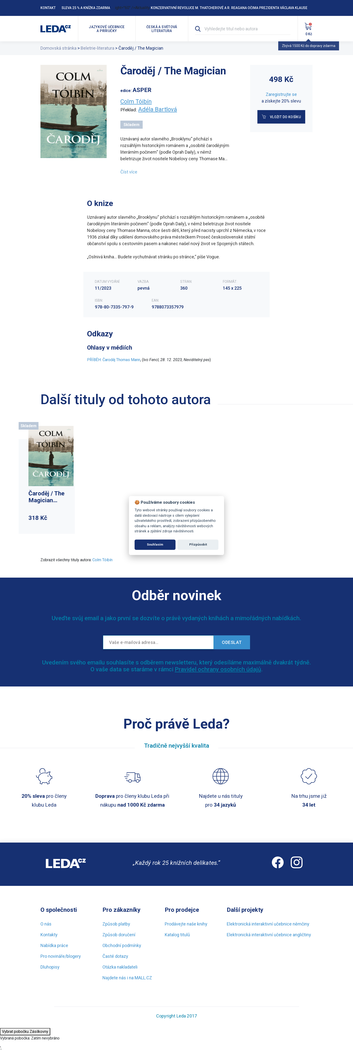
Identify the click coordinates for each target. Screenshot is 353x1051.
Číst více (128, 171)
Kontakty (49, 934)
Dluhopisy (50, 967)
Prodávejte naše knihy (186, 923)
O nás (45, 923)
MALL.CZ (143, 977)
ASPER (142, 90)
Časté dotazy (115, 956)
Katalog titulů (177, 934)
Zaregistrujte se (281, 94)
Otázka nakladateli (120, 967)
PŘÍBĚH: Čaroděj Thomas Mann (113, 359)
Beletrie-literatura (97, 48)
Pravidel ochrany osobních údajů (218, 669)
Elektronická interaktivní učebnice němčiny (268, 923)
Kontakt (48, 8)
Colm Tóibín (136, 101)
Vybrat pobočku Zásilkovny (25, 1031)
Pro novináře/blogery (60, 956)
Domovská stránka (58, 48)
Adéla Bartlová (157, 109)
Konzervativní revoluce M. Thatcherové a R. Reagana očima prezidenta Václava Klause (229, 8)
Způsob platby (116, 923)
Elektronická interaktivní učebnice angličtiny (269, 934)
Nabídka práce (54, 945)
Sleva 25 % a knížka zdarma (86, 8)
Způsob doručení (118, 934)
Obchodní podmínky (121, 945)
